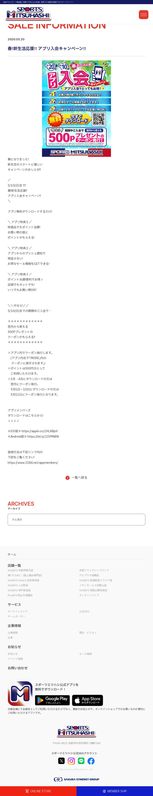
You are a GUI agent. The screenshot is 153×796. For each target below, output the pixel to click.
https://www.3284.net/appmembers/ (33, 463)
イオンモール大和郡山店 (93, 585)
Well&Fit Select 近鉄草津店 (23, 580)
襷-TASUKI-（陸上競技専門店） (26, 575)
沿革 (10, 638)
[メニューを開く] (143, 14)
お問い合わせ (18, 668)
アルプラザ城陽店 (89, 575)
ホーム (12, 554)
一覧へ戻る (76, 477)
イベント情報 (15, 659)
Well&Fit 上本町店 (18, 585)
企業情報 (13, 633)
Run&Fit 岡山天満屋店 (20, 595)
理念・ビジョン (88, 633)
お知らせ (13, 654)
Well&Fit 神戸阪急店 (19, 590)
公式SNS (84, 611)
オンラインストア (89, 595)
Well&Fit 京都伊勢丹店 (20, 570)
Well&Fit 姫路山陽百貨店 (93, 590)
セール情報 (85, 654)
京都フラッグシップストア (94, 570)
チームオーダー (16, 616)
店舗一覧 (14, 565)
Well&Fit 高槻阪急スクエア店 (95, 580)
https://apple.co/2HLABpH (40, 431)
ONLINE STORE (38, 791)
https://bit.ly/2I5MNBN (43, 436)
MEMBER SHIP (115, 791)
